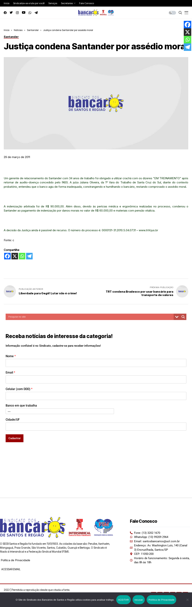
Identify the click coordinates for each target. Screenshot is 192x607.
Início (6, 30)
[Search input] (90, 317)
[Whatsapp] (22, 256)
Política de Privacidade (15, 560)
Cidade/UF (13, 419)
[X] (14, 256)
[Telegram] (29, 256)
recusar (138, 599)
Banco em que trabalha (21, 405)
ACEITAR (123, 599)
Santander (33, 30)
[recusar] (187, 600)
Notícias (18, 30)
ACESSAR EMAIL (10, 569)
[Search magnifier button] (183, 317)
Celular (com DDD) (19, 389)
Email (10, 372)
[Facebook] (7, 256)
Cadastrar (14, 438)
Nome (11, 356)
